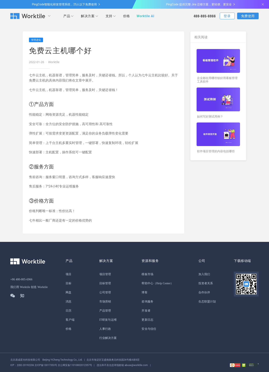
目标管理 (105, 283)
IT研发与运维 (108, 319)
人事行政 (105, 328)
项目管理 (105, 274)
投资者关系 (205, 283)
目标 (68, 283)
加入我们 (204, 274)
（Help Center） (163, 283)
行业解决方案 (108, 338)
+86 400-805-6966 (21, 279)
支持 (109, 16)
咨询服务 (147, 301)
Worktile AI (145, 16)
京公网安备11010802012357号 (51, 365)
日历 (68, 310)
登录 (227, 16)
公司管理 (105, 292)
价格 (126, 16)
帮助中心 (147, 283)
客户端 (70, 319)
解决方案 (88, 16)
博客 (144, 292)
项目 (68, 274)
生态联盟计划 (207, 301)
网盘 (68, 292)
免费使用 (248, 16)
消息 (68, 301)
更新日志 (147, 319)
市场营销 (105, 301)
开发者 (146, 310)
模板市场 (147, 274)
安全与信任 (149, 328)
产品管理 (105, 310)
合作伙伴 (204, 292)
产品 (66, 16)
